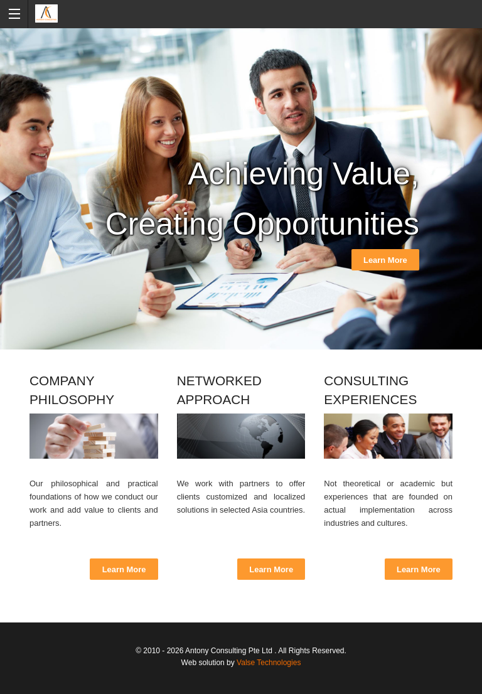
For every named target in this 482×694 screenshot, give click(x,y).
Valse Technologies (269, 662)
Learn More (385, 260)
